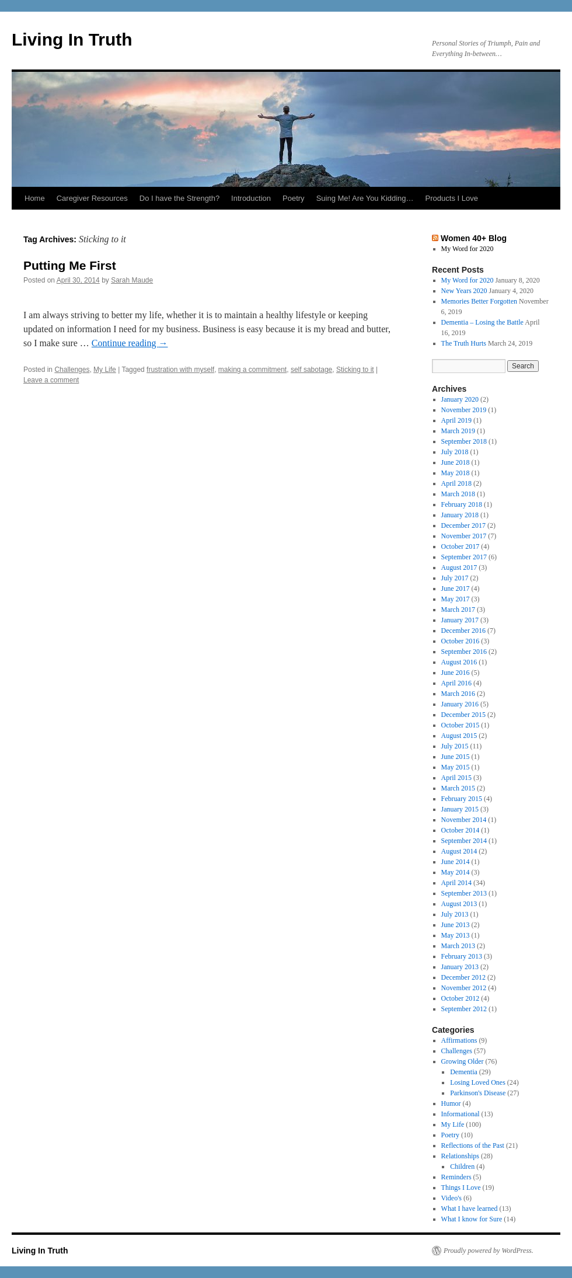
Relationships (460, 1156)
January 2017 (460, 620)
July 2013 (455, 914)
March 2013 (458, 946)
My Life (104, 369)
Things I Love (461, 1187)
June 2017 (455, 588)
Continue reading (130, 343)
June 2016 (455, 672)
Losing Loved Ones (477, 1082)
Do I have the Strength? (179, 198)
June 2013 (455, 925)
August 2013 (459, 904)
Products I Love (451, 198)
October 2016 (460, 641)
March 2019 (458, 431)
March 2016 (458, 694)
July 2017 (455, 578)
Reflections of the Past (472, 1145)
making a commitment (252, 369)
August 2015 (459, 736)
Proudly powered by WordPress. (488, 1250)
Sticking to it (355, 369)
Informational (460, 1114)
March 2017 (458, 609)
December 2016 (463, 630)
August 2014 (459, 851)
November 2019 (464, 410)
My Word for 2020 (467, 249)
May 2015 (455, 767)
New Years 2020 (464, 291)
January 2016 (460, 704)
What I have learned (469, 1208)
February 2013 (461, 956)
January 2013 (460, 967)
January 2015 (460, 809)
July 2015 (455, 746)
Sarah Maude (132, 280)
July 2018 (455, 452)
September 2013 (464, 893)
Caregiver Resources (92, 198)
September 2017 (464, 557)
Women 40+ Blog (474, 238)
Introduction (251, 198)
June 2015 (455, 757)
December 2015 (463, 715)
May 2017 (455, 599)
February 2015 (461, 799)
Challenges (71, 369)
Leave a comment (51, 380)
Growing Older (462, 1061)
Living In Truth (72, 39)
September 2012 (464, 1009)
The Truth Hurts (463, 343)
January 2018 (460, 515)
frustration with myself (180, 369)
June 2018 (455, 462)
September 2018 (464, 441)
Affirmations (459, 1040)
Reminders (456, 1177)
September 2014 (464, 841)
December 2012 (463, 977)
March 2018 (458, 494)
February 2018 (461, 504)
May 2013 (455, 935)
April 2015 (456, 778)
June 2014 (455, 862)
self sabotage (311, 369)
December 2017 (463, 525)
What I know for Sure (472, 1219)
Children (462, 1166)
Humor (451, 1103)
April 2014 (456, 883)
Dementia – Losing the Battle (482, 322)
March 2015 (458, 788)
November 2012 (464, 988)
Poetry (293, 198)
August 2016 (459, 662)
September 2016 (464, 651)
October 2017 (460, 546)
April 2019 (456, 420)
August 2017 (459, 567)
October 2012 (460, 998)
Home (35, 198)
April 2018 (456, 483)
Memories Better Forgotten (479, 301)
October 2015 (460, 725)
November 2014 (464, 820)
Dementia (463, 1072)
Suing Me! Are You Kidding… (365, 198)
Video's (451, 1198)
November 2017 (464, 536)
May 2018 (455, 473)
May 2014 (455, 872)
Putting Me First (69, 265)
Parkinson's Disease (477, 1093)
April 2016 (456, 683)
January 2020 (460, 399)
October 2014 (460, 830)
